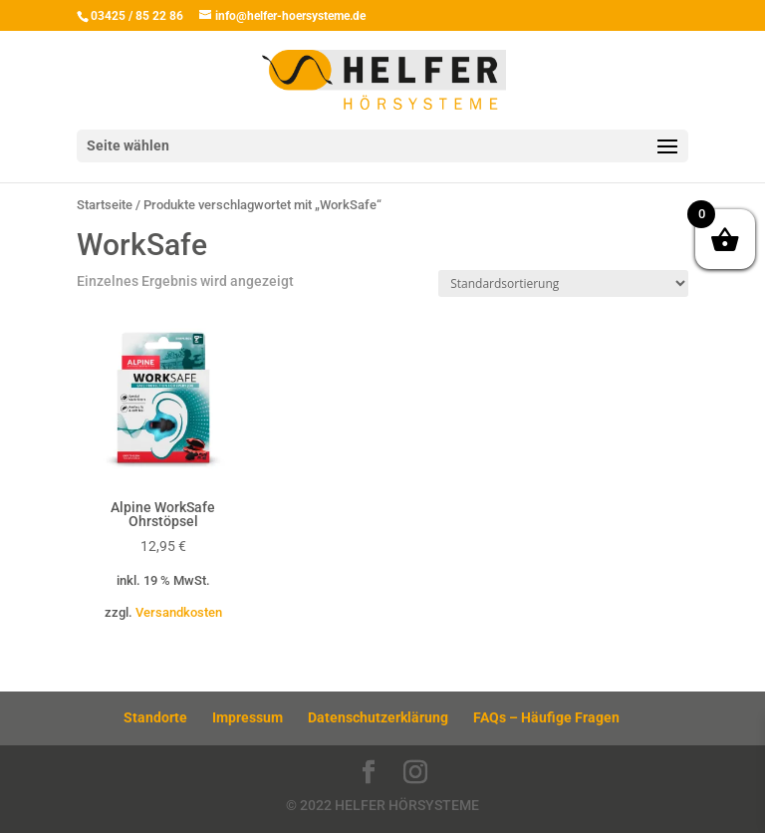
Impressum (247, 717)
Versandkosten (178, 612)
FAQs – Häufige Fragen (546, 717)
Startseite (104, 204)
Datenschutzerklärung (378, 717)
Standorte (155, 717)
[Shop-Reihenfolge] (563, 283)
